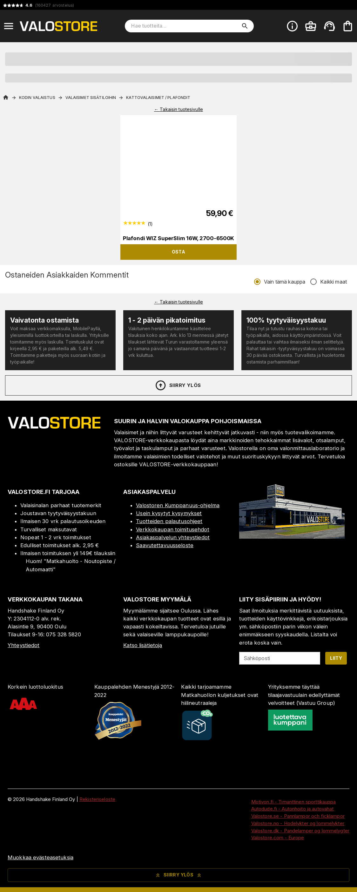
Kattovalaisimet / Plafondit (158, 97)
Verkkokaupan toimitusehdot (172, 529)
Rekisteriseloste (97, 799)
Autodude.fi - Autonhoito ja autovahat (292, 809)
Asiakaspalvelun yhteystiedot (173, 537)
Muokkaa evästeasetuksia (40, 857)
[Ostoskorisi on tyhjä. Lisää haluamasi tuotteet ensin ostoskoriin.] (348, 26)
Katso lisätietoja (142, 645)
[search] (245, 26)
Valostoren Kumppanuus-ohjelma (177, 505)
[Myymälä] (292, 537)
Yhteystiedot (24, 645)
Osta (178, 251)
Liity (336, 658)
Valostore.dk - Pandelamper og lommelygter (300, 831)
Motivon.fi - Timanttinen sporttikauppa (293, 802)
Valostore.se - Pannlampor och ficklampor (298, 816)
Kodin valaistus (37, 97)
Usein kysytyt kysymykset (169, 513)
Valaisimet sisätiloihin (90, 97)
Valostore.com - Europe (277, 838)
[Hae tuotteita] (185, 26)
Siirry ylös (178, 385)
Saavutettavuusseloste (164, 545)
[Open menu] (8, 26)
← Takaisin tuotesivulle (178, 109)
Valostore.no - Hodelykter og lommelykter (297, 823)
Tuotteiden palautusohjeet (169, 521)
